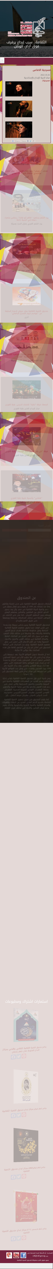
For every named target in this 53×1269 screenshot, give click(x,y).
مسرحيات (46, 80)
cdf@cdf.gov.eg (39, 1256)
